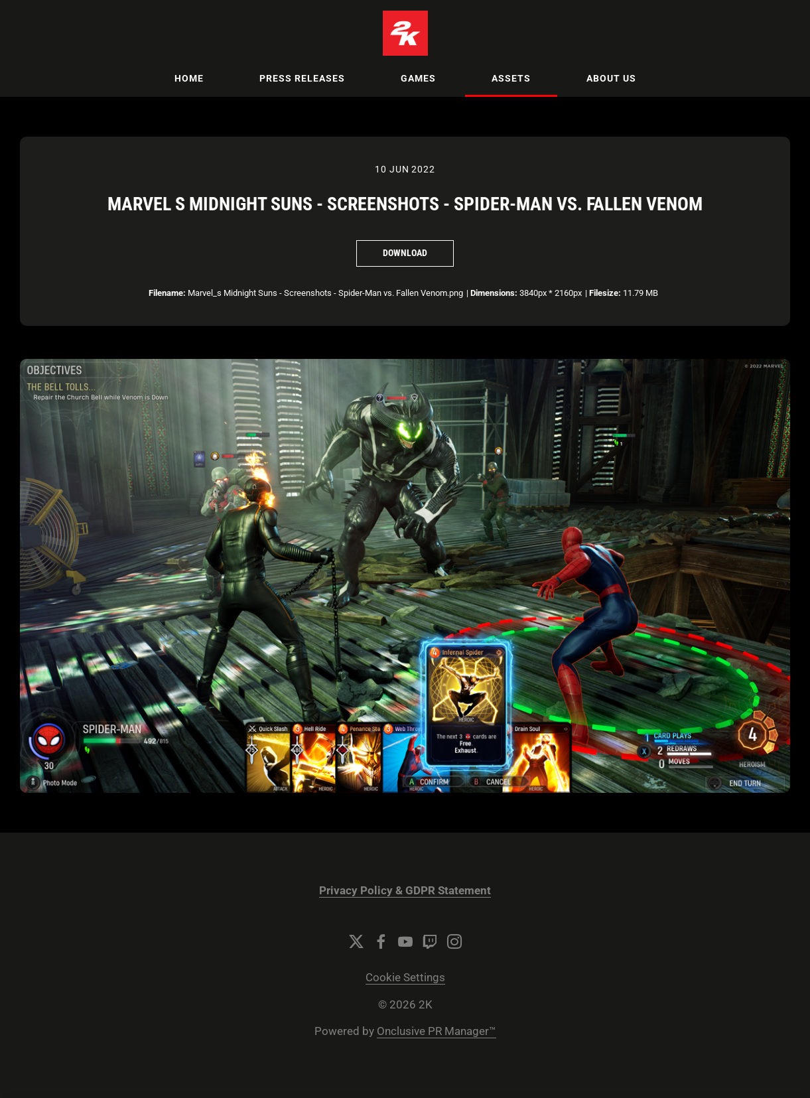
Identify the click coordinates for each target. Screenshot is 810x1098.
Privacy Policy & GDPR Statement (405, 890)
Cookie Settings (405, 977)
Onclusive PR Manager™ (436, 1031)
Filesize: (605, 293)
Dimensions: (493, 293)
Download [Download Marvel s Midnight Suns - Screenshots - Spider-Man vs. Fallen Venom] (405, 252)
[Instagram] (454, 941)
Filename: (167, 293)
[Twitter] (356, 941)
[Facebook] (380, 941)
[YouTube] (405, 941)
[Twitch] (430, 941)
